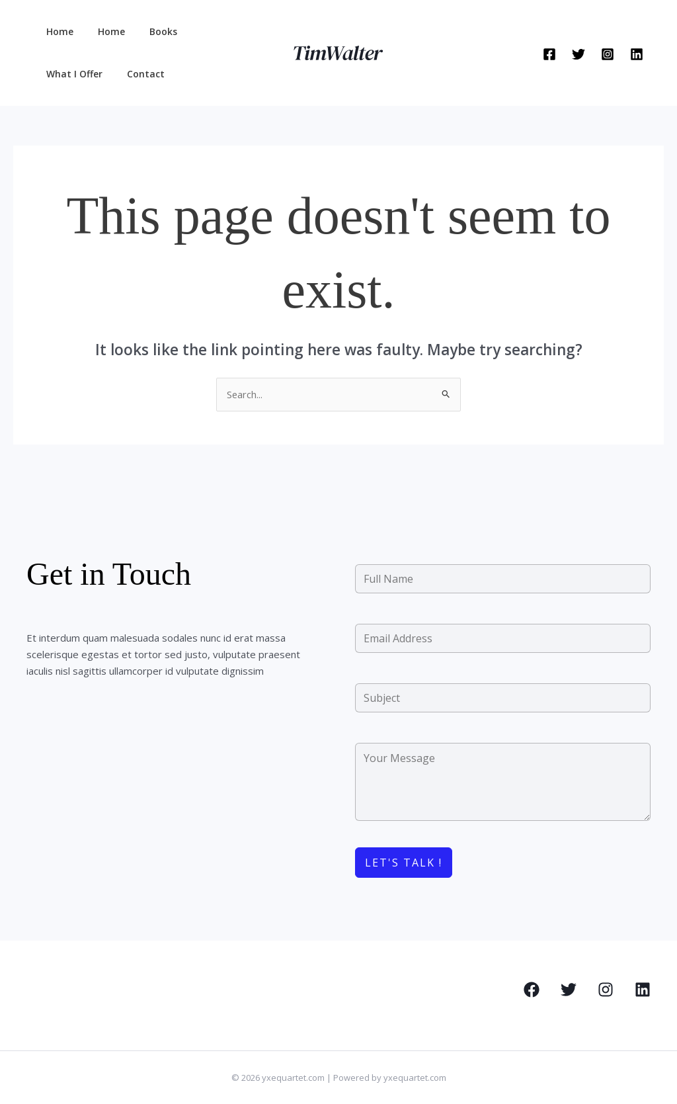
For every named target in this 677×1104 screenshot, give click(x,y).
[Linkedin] (636, 54)
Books (148, 31)
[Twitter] (578, 54)
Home (56, 31)
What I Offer (208, 31)
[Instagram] (607, 54)
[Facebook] (549, 54)
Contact (62, 73)
